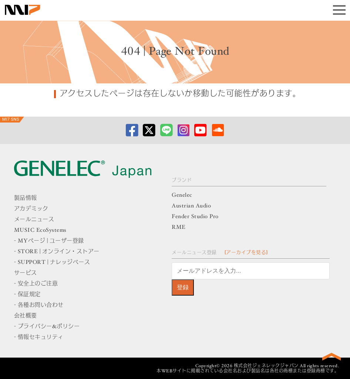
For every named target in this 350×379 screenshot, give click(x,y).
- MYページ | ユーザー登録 (49, 241)
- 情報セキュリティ (39, 337)
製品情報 (25, 198)
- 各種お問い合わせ (39, 305)
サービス (25, 273)
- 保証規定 (27, 294)
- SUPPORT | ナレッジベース (52, 262)
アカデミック (31, 209)
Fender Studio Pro (195, 217)
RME (179, 227)
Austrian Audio (191, 206)
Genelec (182, 195)
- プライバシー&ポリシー (47, 327)
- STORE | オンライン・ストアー (57, 252)
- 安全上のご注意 (36, 284)
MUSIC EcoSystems (40, 230)
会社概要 (25, 316)
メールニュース (34, 220)
